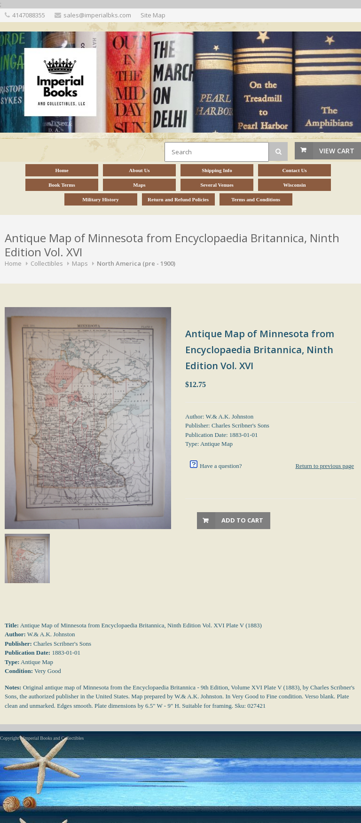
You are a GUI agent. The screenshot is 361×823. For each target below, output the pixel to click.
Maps (80, 263)
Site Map (153, 15)
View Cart (336, 150)
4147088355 (28, 15)
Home (13, 263)
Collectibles (47, 263)
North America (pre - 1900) (136, 263)
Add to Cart (242, 520)
